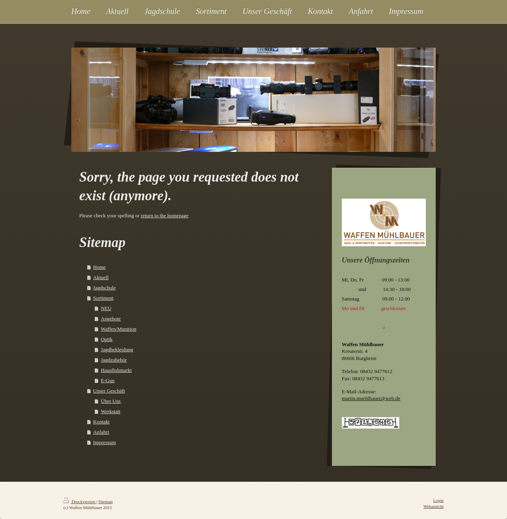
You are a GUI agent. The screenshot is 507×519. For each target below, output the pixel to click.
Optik (107, 339)
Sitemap (105, 501)
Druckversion (79, 501)
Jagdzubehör (114, 360)
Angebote (111, 319)
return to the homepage (165, 215)
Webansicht (433, 506)
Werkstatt (111, 411)
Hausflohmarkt (116, 370)
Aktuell (101, 277)
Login (438, 500)
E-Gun (108, 380)
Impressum (104, 442)
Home (99, 267)
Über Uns (111, 401)
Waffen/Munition (119, 329)
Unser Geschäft (109, 391)
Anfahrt (101, 432)
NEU (106, 308)
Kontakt (101, 422)
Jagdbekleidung (117, 349)
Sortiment (103, 298)
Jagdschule (104, 288)
